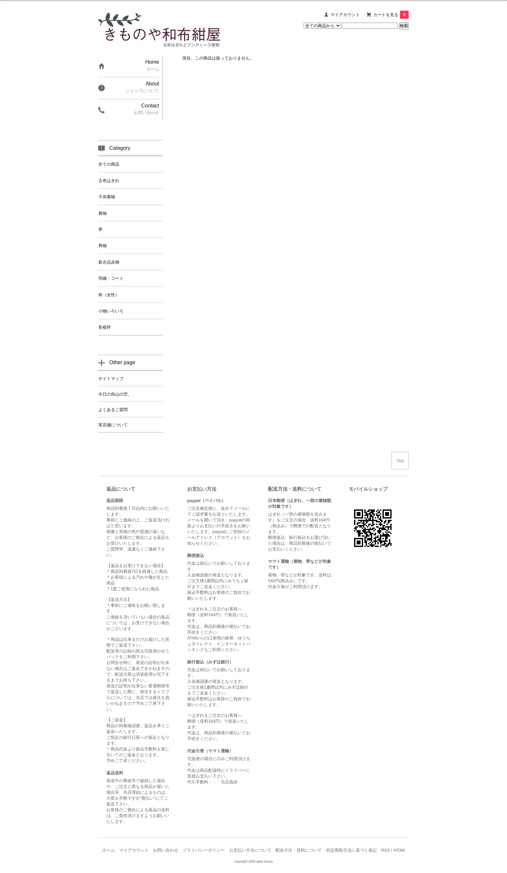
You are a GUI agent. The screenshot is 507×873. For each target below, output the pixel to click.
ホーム (108, 850)
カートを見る (391, 14)
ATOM (399, 850)
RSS (385, 850)
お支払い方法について (250, 850)
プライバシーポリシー (204, 850)
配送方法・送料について (298, 850)
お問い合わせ (165, 850)
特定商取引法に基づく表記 (351, 850)
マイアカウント (345, 14)
